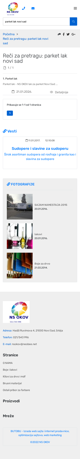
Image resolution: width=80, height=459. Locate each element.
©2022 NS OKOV (40, 442)
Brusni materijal (12, 383)
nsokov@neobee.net (24, 344)
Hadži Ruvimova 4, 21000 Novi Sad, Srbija (38, 330)
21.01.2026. (22, 91)
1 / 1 (8, 68)
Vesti (10, 131)
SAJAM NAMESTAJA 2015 (51, 205)
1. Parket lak (10, 78)
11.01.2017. (33, 140)
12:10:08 (50, 140)
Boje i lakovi (10, 369)
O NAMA (8, 363)
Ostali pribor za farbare (16, 390)
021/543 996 (21, 337)
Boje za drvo (42, 263)
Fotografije (21, 184)
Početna (9, 34)
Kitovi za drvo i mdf (14, 376)
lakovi (38, 234)
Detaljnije (59, 92)
